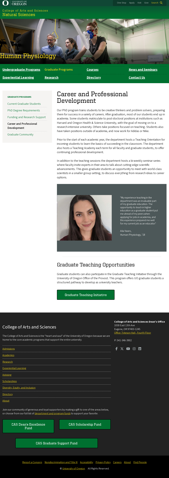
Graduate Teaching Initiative (86, 295)
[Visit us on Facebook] (116, 349)
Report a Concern (32, 462)
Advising (6, 375)
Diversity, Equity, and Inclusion (18, 388)
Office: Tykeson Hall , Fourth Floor (132, 333)
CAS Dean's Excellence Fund (28, 426)
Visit (139, 2)
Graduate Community (20, 134)
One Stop (121, 2)
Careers (117, 462)
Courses (93, 69)
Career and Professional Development (22, 126)
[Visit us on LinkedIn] (140, 349)
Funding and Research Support (26, 117)
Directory (94, 77)
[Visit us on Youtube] (128, 349)
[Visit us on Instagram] (134, 349)
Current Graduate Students (24, 104)
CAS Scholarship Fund (85, 424)
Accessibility (86, 462)
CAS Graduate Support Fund (56, 443)
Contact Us (137, 77)
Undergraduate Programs (21, 69)
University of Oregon (73, 468)
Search (154, 2)
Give (146, 2)
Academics (8, 355)
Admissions (8, 349)
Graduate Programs (59, 69)
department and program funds (52, 413)
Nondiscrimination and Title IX (61, 462)
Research (51, 77)
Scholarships (9, 381)
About (5, 401)
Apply (132, 2)
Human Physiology (28, 55)
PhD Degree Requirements (23, 110)
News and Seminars (143, 69)
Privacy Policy (103, 462)
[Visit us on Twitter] (122, 349)
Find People (140, 462)
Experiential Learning (18, 77)
